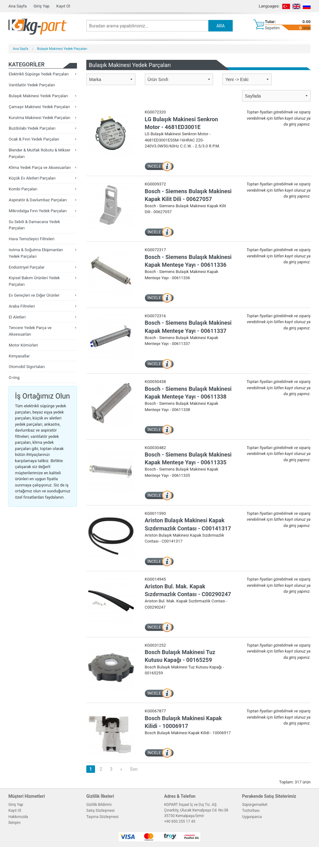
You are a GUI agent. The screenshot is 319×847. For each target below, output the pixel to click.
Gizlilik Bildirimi (99, 804)
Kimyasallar (19, 356)
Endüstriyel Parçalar (27, 267)
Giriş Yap (41, 6)
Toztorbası (250, 810)
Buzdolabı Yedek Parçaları (32, 128)
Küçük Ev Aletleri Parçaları (32, 178)
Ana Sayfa (17, 6)
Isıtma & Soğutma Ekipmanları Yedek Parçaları (36, 253)
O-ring (14, 377)
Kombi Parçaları (23, 189)
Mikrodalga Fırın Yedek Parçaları (38, 210)
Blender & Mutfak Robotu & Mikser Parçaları (39, 153)
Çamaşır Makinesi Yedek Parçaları (39, 106)
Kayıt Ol (63, 6)
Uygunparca (252, 817)
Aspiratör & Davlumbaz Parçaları (38, 200)
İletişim (14, 823)
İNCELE (154, 166)
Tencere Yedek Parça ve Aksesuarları (30, 331)
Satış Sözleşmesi (100, 810)
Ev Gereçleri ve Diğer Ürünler (34, 295)
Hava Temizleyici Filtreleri (32, 239)
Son (133, 769)
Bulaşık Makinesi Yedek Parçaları (62, 49)
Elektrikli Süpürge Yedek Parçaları (39, 74)
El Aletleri (17, 317)
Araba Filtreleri (22, 306)
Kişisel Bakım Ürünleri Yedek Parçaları (34, 281)
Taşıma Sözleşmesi (102, 817)
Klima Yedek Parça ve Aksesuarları (40, 167)
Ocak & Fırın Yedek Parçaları (34, 139)
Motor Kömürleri (23, 345)
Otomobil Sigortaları (27, 366)
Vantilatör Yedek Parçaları (32, 85)
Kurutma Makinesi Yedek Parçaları (39, 117)
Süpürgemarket (255, 804)
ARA (220, 25)
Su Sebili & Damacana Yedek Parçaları (34, 225)
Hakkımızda (18, 817)
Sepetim (272, 28)
